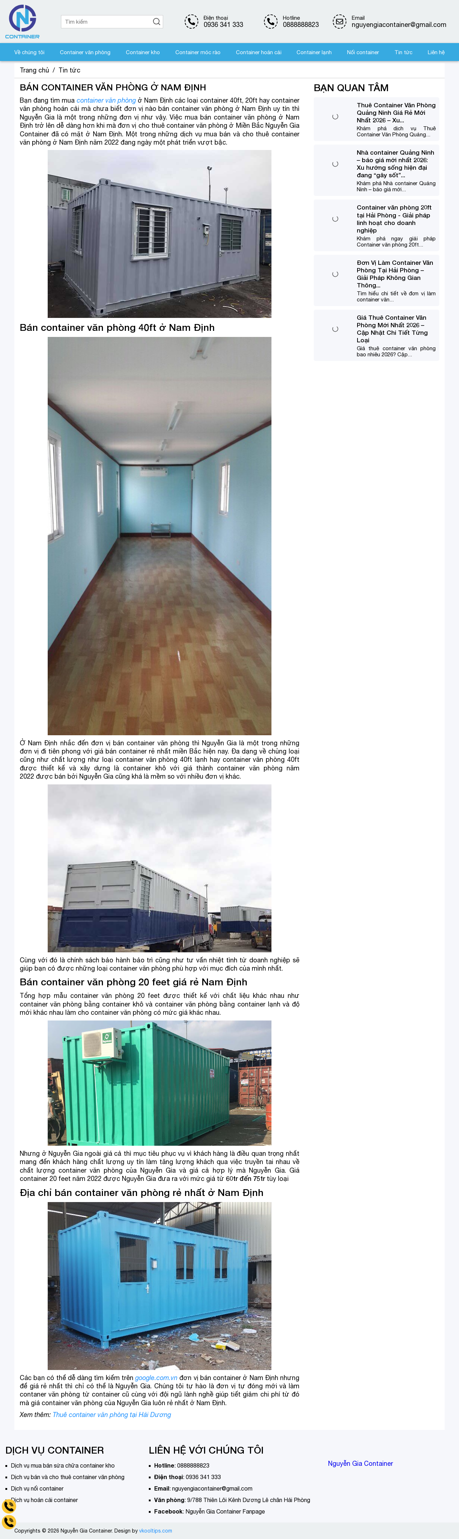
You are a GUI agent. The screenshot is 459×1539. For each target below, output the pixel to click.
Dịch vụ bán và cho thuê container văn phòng (67, 1477)
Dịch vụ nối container (37, 1488)
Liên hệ (436, 52)
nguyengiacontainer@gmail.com (212, 1488)
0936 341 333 (223, 24)
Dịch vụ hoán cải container (44, 1500)
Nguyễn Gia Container (360, 1463)
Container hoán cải (258, 52)
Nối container (363, 52)
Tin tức (403, 52)
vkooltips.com (155, 1531)
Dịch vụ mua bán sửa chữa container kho (63, 1465)
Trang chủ (34, 70)
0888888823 (301, 24)
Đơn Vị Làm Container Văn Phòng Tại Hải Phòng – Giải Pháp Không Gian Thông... (395, 274)
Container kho (143, 52)
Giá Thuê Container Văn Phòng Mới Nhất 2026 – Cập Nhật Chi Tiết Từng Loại (392, 329)
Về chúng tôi (29, 52)
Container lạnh (314, 52)
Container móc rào (198, 52)
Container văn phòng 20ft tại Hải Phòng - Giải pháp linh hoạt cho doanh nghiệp (394, 218)
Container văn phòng (85, 52)
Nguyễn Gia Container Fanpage (225, 1511)
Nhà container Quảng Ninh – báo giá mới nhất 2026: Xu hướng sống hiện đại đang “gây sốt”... (395, 164)
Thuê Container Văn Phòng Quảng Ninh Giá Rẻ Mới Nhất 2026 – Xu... (396, 112)
